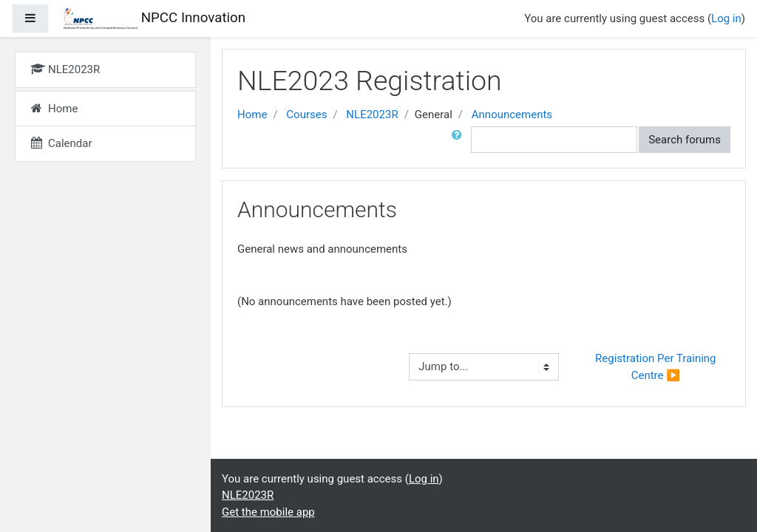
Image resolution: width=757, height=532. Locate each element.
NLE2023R (372, 114)
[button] (459, 140)
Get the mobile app (268, 512)
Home (252, 114)
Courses (306, 114)
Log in (726, 18)
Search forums (684, 139)
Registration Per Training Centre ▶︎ (657, 367)
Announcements (512, 114)
